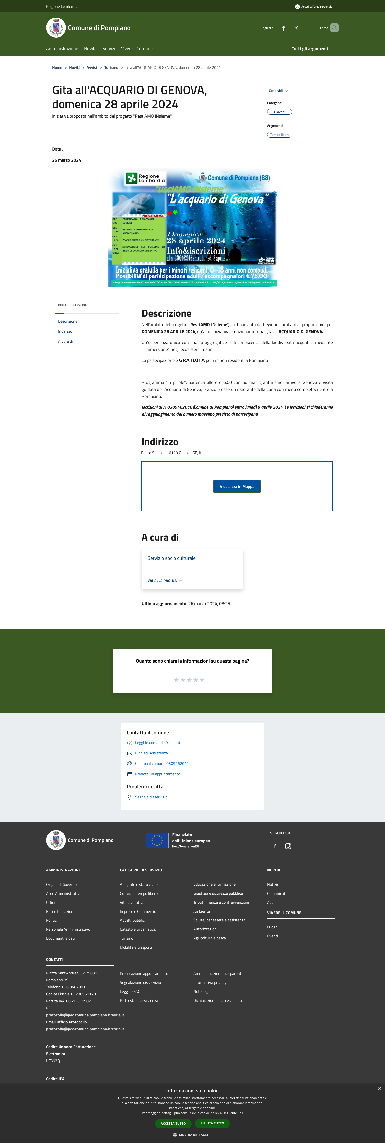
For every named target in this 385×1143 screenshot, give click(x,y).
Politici (52, 920)
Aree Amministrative (63, 893)
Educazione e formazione (214, 884)
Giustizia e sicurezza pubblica (218, 893)
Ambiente (201, 911)
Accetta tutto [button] (173, 1123)
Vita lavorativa (132, 902)
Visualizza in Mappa (237, 486)
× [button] (379, 1089)
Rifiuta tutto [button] (212, 1123)
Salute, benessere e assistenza (219, 920)
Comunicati (276, 893)
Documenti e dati (60, 938)
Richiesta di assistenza (139, 1000)
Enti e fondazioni (60, 911)
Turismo (111, 67)
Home (57, 67)
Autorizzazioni (205, 929)
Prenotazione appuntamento (144, 973)
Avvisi (92, 67)
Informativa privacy (209, 982)
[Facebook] (276, 27)
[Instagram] (289, 27)
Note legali (202, 991)
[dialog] (192, 1113)
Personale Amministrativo (68, 929)
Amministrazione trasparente (218, 973)
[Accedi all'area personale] (314, 6)
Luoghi (273, 927)
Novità (74, 67)
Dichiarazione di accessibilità (217, 1000)
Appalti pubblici (133, 920)
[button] (192, 1134)
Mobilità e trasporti (136, 947)
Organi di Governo (61, 884)
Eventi (272, 936)
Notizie (273, 884)
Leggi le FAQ (130, 991)
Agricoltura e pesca (209, 938)
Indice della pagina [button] (72, 305)
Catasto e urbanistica (138, 929)
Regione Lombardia (62, 6)
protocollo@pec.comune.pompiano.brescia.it (85, 1015)
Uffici (50, 902)
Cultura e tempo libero (139, 893)
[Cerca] (333, 28)
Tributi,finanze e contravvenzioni (221, 902)
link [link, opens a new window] (240, 1113)
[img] (109, 304)
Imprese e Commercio (138, 911)
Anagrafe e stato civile (139, 884)
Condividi (279, 91)
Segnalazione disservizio (140, 982)
